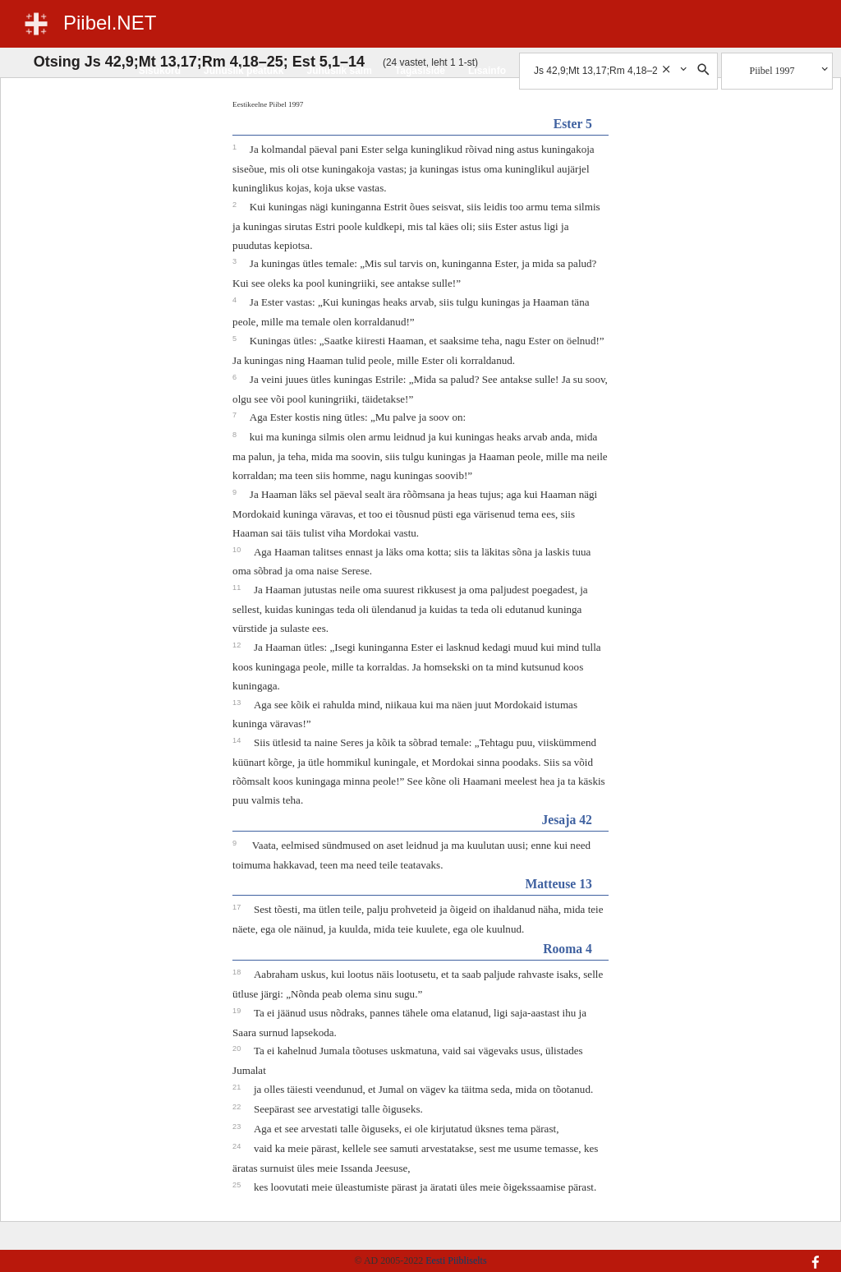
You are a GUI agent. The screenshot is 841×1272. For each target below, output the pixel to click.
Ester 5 (573, 124)
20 (237, 1048)
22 (237, 1107)
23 (237, 1126)
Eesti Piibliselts (455, 1260)
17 (237, 907)
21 (237, 1087)
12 (237, 645)
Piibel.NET (109, 23)
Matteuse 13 (558, 884)
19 (237, 1011)
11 (237, 587)
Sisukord (160, 70)
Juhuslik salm (338, 70)
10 (237, 550)
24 (237, 1146)
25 (237, 1185)
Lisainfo (487, 70)
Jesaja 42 (566, 820)
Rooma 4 (567, 949)
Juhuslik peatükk (243, 70)
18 (237, 972)
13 (237, 702)
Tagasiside (420, 70)
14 (237, 740)
